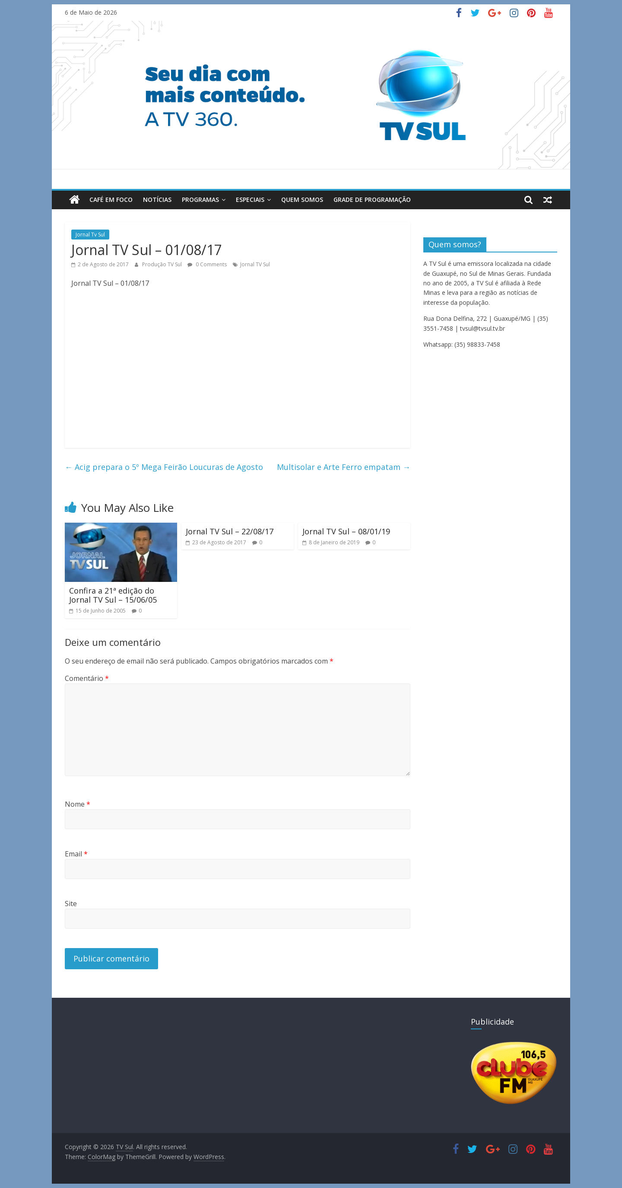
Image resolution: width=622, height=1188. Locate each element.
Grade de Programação (372, 199)
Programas (200, 199)
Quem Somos (302, 199)
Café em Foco (111, 199)
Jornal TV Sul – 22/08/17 (229, 531)
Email (76, 854)
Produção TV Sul (162, 264)
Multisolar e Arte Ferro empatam (343, 467)
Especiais (250, 199)
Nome (77, 804)
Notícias (157, 199)
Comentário (87, 678)
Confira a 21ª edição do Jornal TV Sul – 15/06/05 (113, 595)
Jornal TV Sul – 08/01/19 (346, 531)
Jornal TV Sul (255, 264)
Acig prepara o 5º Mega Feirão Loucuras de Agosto (164, 467)
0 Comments (207, 264)
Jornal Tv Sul (90, 234)
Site (71, 903)
